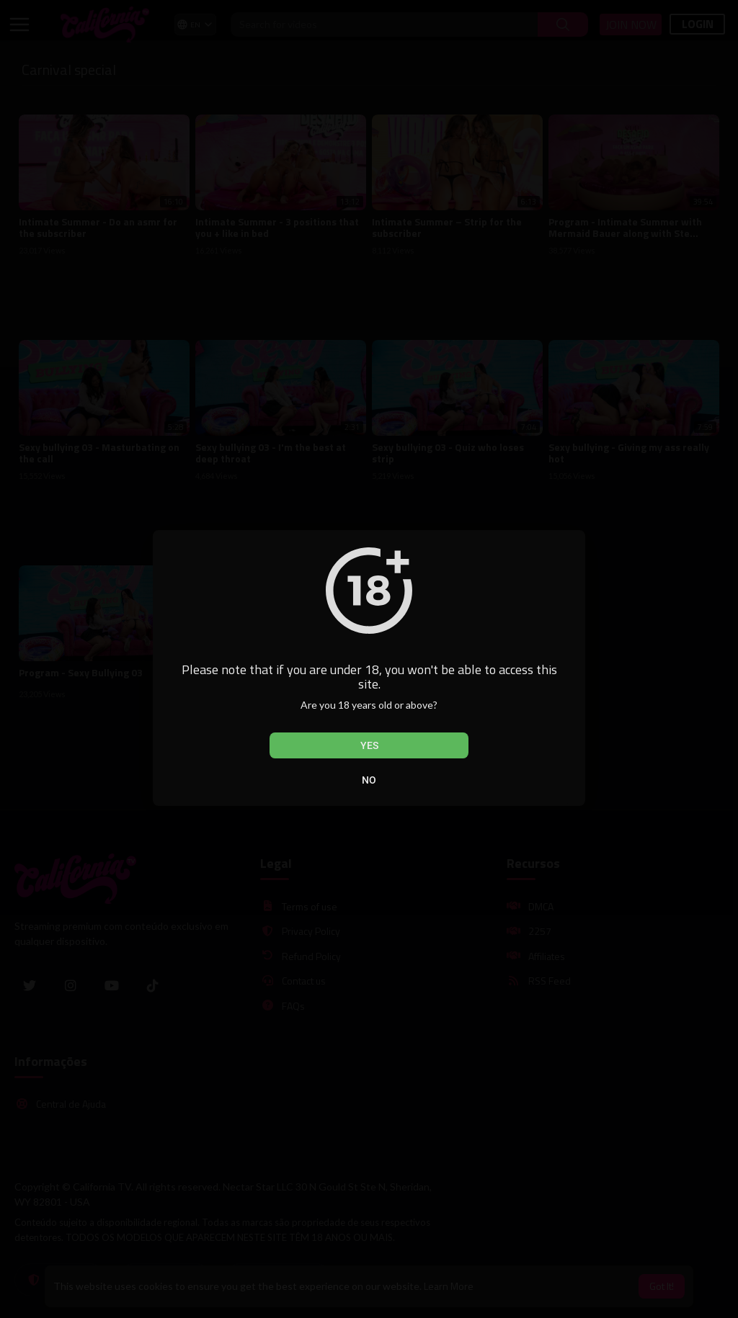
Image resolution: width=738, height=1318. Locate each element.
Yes (369, 745)
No (369, 780)
